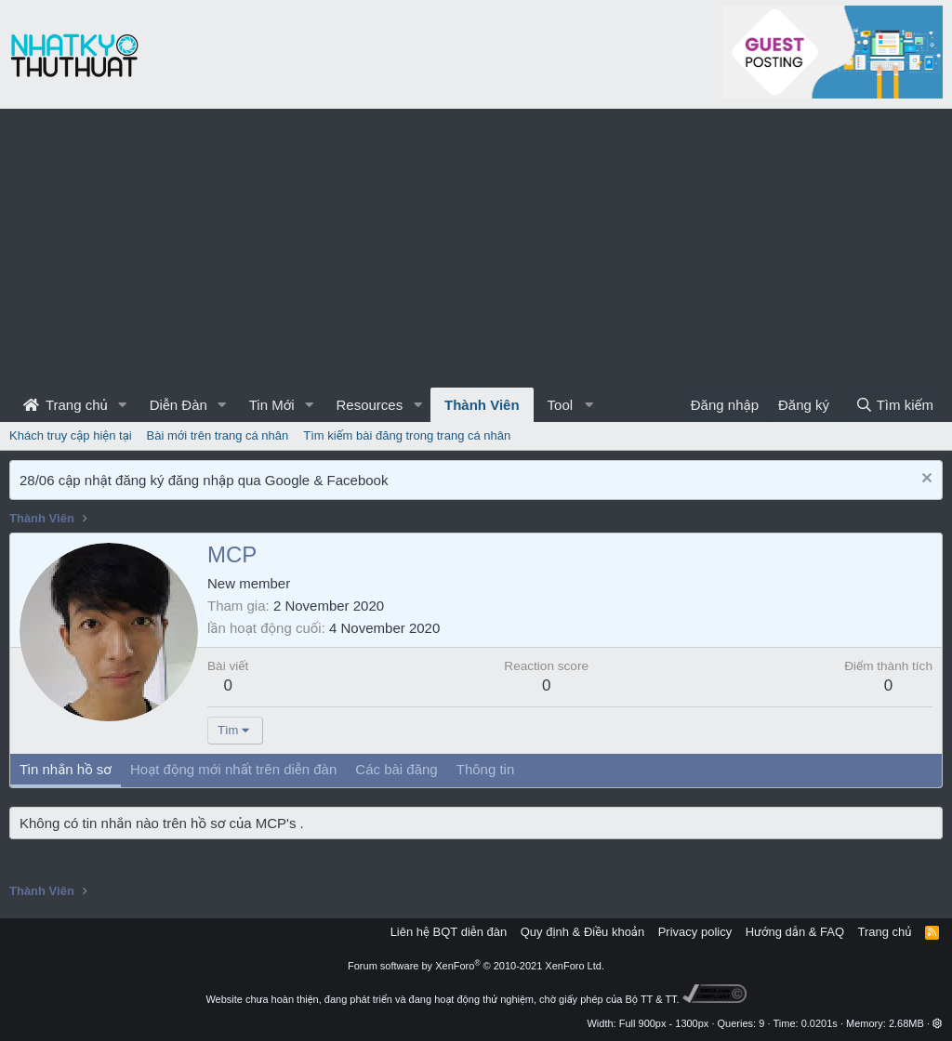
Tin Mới (272, 405)
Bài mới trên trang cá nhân (218, 435)
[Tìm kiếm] (894, 405)
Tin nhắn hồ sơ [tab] (66, 769)
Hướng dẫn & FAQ (795, 932)
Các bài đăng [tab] (396, 769)
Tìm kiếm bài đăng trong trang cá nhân (406, 435)
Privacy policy (695, 932)
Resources (369, 405)
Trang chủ (65, 405)
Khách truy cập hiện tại (70, 435)
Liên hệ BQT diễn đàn (449, 932)
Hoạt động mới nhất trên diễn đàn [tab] (233, 769)
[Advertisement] (476, 248)
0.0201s (819, 1023)
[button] (123, 405)
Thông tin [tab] (485, 769)
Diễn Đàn (178, 405)
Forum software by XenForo (476, 965)
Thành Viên (482, 405)
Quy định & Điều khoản (582, 932)
